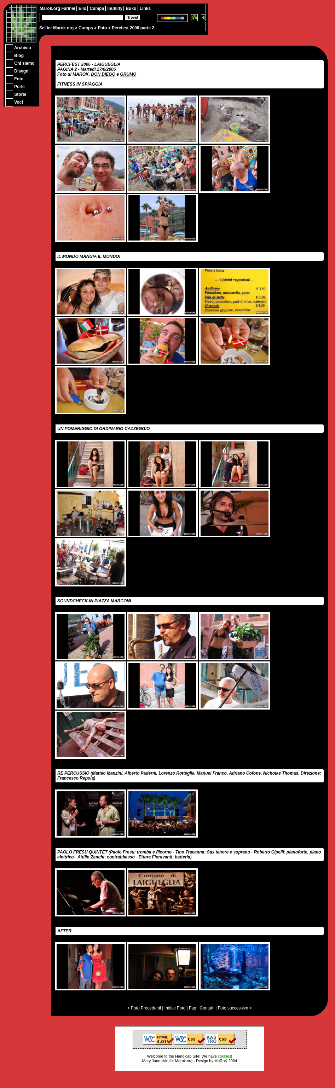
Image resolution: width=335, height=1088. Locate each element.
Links (145, 8)
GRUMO (128, 74)
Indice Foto (174, 1008)
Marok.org (63, 27)
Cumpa (86, 27)
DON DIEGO (103, 74)
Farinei (68, 8)
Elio (83, 8)
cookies (224, 1056)
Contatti (207, 1008)
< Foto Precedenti (144, 1008)
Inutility (115, 8)
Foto (102, 27)
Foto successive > (235, 1008)
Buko (131, 8)
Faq (192, 1008)
